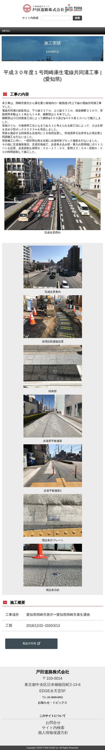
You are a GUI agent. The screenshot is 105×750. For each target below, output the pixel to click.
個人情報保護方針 (53, 733)
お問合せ (53, 723)
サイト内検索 (53, 728)
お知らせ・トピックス (52, 702)
